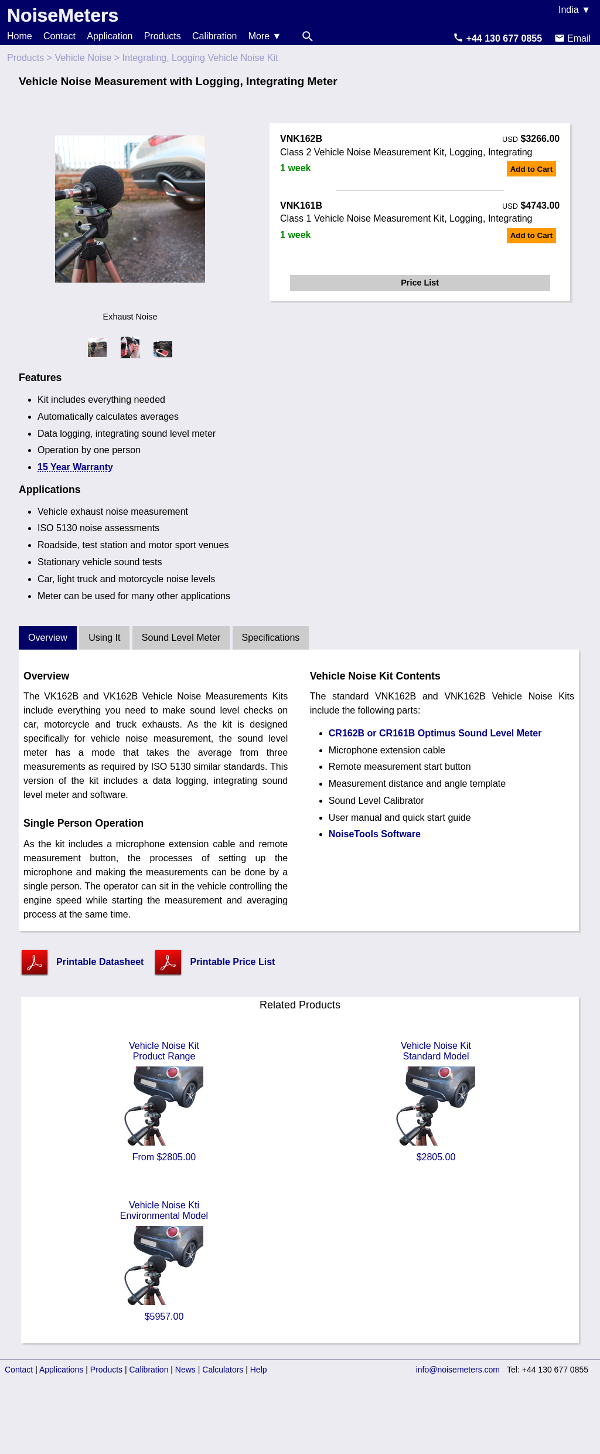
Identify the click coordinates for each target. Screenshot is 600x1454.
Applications (61, 1369)
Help (258, 1369)
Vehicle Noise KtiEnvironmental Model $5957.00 (164, 1260)
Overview (47, 638)
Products (162, 36)
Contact (59, 36)
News (185, 1369)
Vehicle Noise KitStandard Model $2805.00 (436, 1101)
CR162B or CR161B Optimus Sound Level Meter (435, 733)
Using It (104, 638)
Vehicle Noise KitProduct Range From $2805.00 (164, 1101)
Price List (420, 282)
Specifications (271, 638)
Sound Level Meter (181, 638)
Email (572, 38)
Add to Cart (531, 169)
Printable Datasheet (100, 962)
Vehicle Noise (82, 58)
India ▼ (574, 10)
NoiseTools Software (375, 834)
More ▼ (265, 36)
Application (109, 36)
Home (19, 36)
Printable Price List (232, 962)
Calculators (222, 1369)
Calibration (214, 36)
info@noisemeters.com (458, 1369)
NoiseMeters (62, 15)
